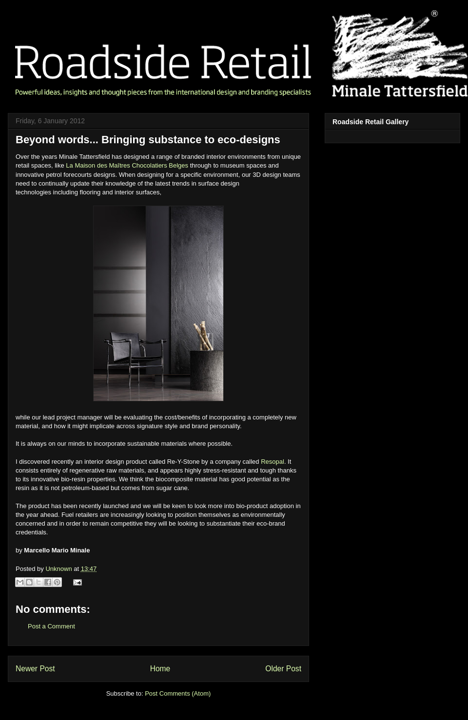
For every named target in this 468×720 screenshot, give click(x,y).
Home (160, 668)
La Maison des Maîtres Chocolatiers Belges (127, 165)
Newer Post (35, 668)
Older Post (283, 668)
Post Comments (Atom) (178, 693)
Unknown (59, 568)
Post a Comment (51, 626)
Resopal (272, 461)
